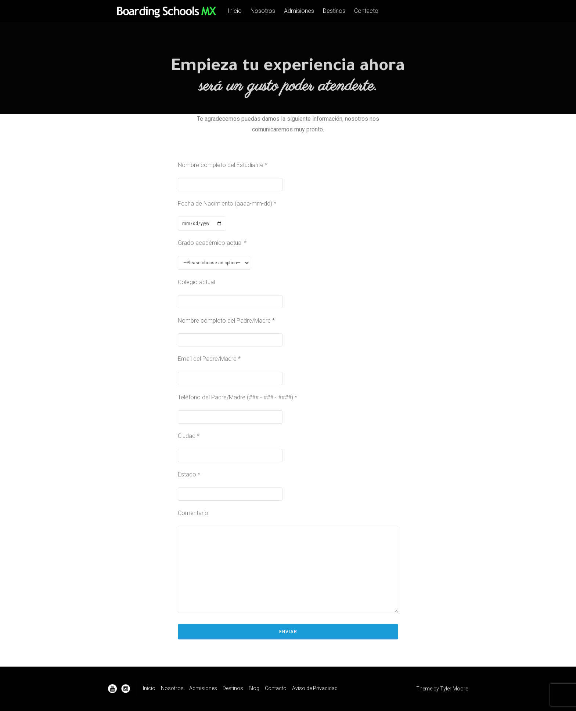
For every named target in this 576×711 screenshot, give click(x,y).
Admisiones (299, 10)
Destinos (334, 10)
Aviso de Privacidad (315, 688)
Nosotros (263, 10)
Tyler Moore (454, 689)
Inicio (235, 10)
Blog (254, 688)
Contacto (366, 10)
